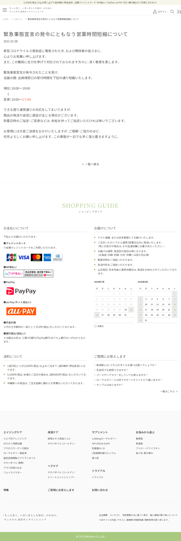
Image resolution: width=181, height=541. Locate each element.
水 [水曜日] (114, 288)
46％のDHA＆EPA (101, 443)
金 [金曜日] (125, 288)
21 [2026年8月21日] (169, 309)
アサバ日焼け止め (13, 467)
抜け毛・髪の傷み (144, 453)
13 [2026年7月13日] (102, 304)
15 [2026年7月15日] (114, 304)
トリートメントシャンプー (61, 477)
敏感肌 (139, 438)
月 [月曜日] (102, 288)
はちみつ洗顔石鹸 (13, 443)
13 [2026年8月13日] (163, 304)
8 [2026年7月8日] (114, 299)
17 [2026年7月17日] (125, 304)
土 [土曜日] (131, 288)
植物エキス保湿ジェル (59, 438)
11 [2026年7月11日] (131, 299)
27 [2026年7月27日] (102, 315)
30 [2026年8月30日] (140, 320)
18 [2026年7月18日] (131, 304)
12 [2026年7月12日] (97, 304)
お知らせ (18, 19)
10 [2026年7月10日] (125, 299)
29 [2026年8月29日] (175, 315)
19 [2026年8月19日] (157, 309)
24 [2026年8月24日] (146, 315)
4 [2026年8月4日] (151, 299)
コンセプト (115, 514)
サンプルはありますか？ (110, 385)
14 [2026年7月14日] (108, 304)
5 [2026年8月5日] (157, 299)
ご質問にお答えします (61, 490)
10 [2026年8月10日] (146, 304)
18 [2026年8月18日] (152, 309)
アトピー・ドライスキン (148, 448)
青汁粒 (95, 458)
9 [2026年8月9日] (140, 304)
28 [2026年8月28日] (169, 315)
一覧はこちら (167, 391)
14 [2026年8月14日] (169, 304)
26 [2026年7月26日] (97, 315)
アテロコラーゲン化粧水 (16, 448)
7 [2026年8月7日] (169, 299)
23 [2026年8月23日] (140, 315)
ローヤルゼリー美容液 (15, 453)
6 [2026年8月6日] (163, 299)
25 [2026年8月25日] (152, 315)
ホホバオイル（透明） (14, 462)
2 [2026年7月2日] (119, 293)
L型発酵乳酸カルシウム (104, 453)
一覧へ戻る (92, 164)
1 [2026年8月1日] (174, 293)
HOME (6, 19)
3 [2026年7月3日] (125, 293)
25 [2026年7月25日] (131, 309)
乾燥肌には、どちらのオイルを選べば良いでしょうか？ (127, 365)
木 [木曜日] (120, 288)
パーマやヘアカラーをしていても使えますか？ (122, 375)
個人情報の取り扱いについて (163, 514)
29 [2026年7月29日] (114, 315)
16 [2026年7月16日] (120, 304)
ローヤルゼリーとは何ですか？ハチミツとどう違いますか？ (129, 380)
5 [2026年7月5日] (96, 299)
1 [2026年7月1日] (114, 293)
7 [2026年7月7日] (108, 299)
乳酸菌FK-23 (98, 448)
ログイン (160, 11)
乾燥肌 (139, 443)
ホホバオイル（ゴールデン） (61, 443)
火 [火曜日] (108, 288)
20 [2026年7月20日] (102, 309)
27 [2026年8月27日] (163, 315)
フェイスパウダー (13, 472)
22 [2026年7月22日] (114, 309)
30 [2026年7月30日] (120, 315)
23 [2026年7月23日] (120, 309)
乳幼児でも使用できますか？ (112, 370)
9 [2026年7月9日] (119, 299)
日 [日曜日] (97, 288)
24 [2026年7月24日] (125, 309)
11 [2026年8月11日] (152, 304)
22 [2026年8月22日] (175, 309)
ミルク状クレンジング (15, 438)
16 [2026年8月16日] (140, 309)
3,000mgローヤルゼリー (104, 438)
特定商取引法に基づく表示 (135, 514)
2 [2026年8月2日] (140, 299)
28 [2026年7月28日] (108, 315)
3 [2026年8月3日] (146, 299)
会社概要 (103, 514)
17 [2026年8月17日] (146, 309)
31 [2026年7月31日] (125, 315)
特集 (6, 490)
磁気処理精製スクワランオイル (20, 458)
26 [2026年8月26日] (157, 315)
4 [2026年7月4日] (131, 293)
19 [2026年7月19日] (97, 309)
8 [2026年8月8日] (174, 299)
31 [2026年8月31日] (146, 320)
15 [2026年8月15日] (175, 304)
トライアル (97, 477)
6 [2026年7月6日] (102, 299)
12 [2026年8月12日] (157, 304)
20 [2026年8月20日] (163, 309)
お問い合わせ (100, 490)
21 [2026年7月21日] (108, 309)
